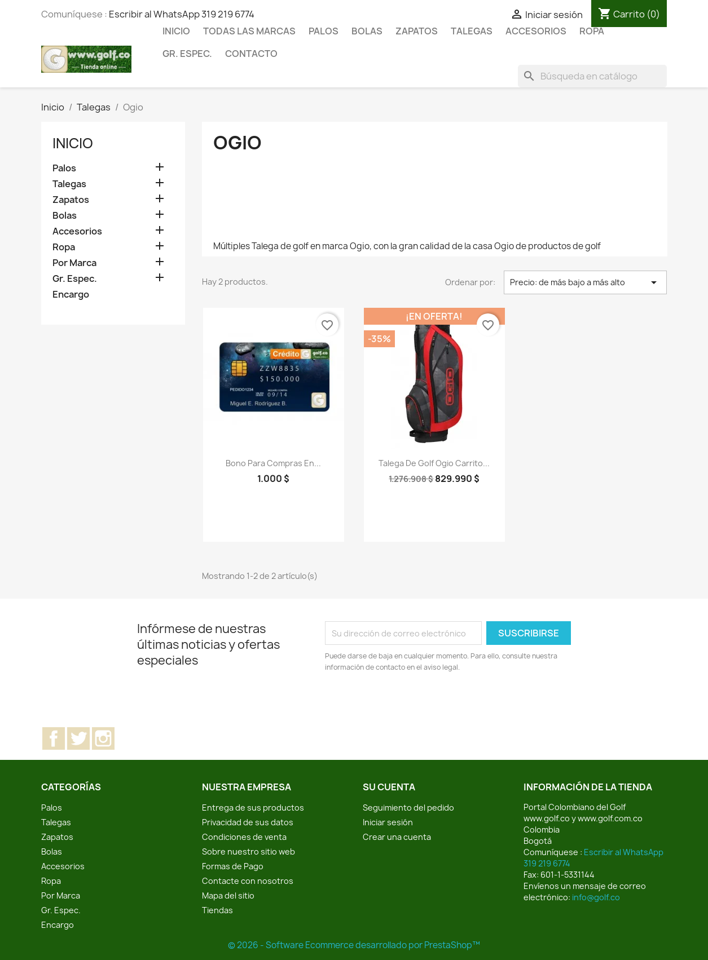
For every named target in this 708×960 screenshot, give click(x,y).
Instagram (103, 738)
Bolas (366, 31)
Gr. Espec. (187, 53)
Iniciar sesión (388, 822)
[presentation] (419, 704)
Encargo (70, 294)
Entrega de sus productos (253, 807)
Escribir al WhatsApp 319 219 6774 (181, 14)
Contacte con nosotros (247, 880)
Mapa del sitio (228, 895)
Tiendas (217, 910)
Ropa (591, 31)
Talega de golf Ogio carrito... (434, 463)
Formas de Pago (232, 866)
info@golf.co (596, 897)
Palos (323, 31)
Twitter (78, 738)
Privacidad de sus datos (247, 822)
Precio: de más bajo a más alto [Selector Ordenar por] (585, 282)
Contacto (251, 53)
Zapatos (416, 31)
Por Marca (74, 263)
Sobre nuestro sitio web (248, 851)
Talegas (471, 31)
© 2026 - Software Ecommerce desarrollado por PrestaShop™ (354, 945)
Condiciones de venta (244, 836)
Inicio (176, 31)
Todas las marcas (249, 31)
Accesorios (535, 31)
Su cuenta (389, 787)
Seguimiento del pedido (408, 807)
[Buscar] (592, 76)
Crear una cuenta (397, 836)
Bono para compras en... (273, 463)
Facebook (53, 738)
